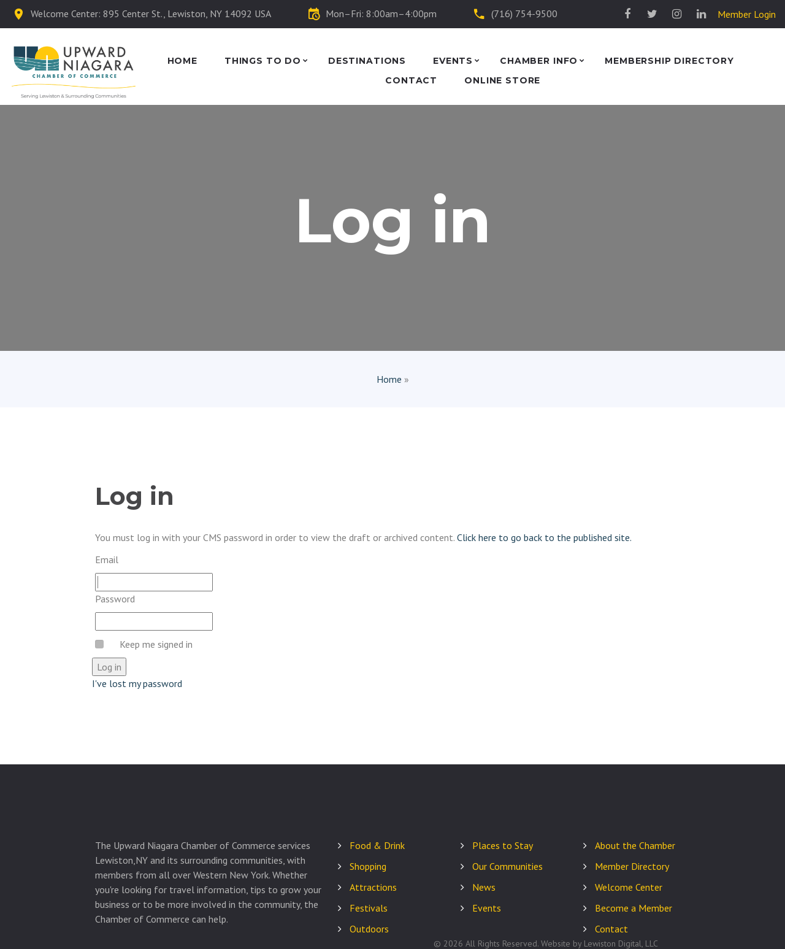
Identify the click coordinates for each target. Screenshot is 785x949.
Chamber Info (539, 61)
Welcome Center (628, 886)
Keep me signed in (156, 643)
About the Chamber (635, 844)
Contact (411, 80)
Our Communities (507, 865)
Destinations (367, 61)
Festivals (369, 907)
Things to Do (262, 61)
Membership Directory (669, 61)
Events (453, 61)
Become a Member (633, 907)
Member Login (747, 14)
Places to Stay (502, 844)
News (484, 886)
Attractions (373, 886)
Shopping (368, 865)
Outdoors (369, 927)
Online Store (502, 80)
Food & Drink (377, 844)
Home (182, 61)
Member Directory (632, 865)
